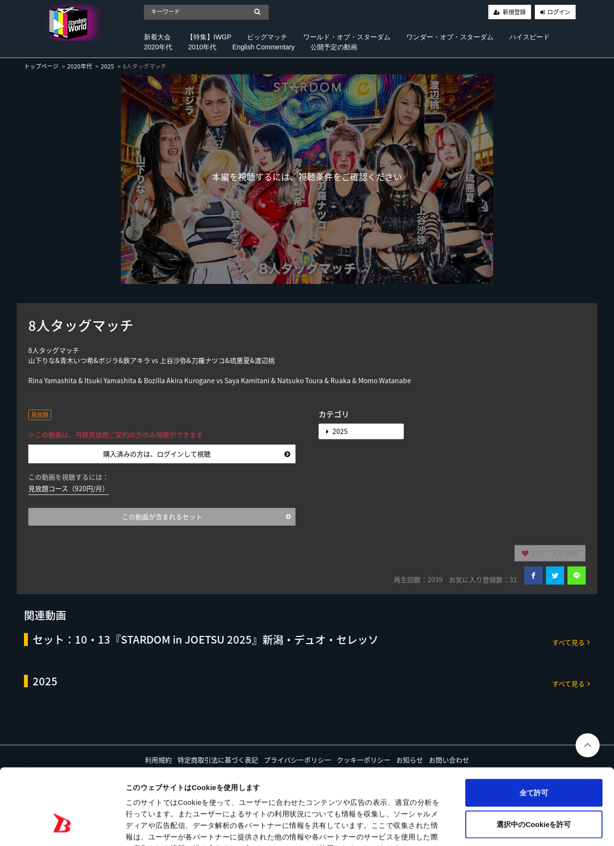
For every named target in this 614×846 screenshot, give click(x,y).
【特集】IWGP (209, 37)
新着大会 (157, 37)
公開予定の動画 (333, 47)
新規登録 (514, 12)
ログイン (558, 12)
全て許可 (534, 732)
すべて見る (571, 642)
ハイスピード (529, 37)
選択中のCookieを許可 (533, 764)
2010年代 (202, 47)
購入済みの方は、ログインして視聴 (196, 453)
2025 (107, 66)
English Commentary (263, 47)
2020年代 (158, 47)
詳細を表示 (463, 827)
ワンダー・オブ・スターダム (450, 37)
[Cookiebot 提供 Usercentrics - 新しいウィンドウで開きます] (62, 827)
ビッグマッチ (267, 37)
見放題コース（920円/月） (68, 488)
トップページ (41, 66)
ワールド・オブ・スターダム (346, 37)
